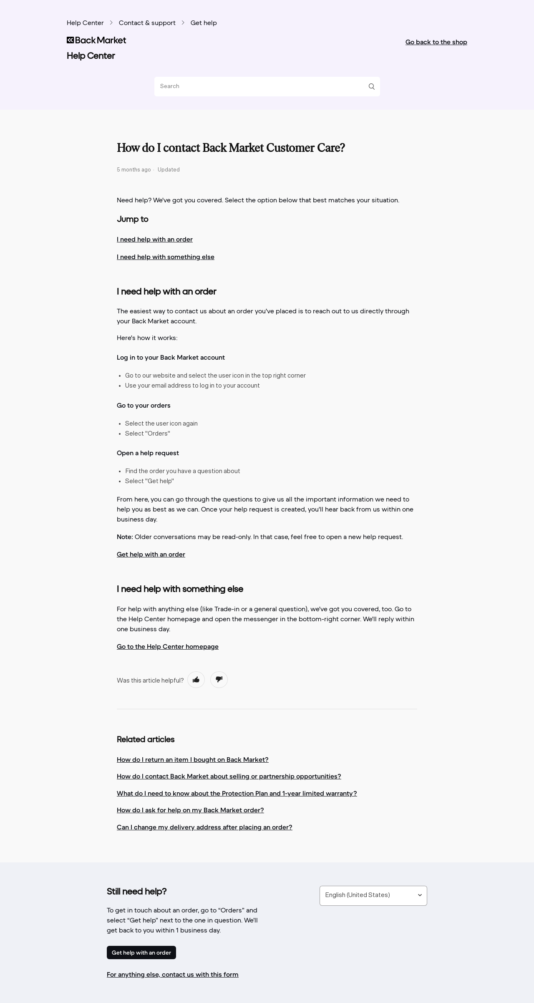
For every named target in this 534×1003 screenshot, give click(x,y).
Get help (204, 23)
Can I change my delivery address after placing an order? (204, 827)
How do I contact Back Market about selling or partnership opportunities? (229, 776)
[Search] (264, 87)
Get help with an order (141, 952)
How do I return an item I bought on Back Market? (193, 759)
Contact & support (147, 23)
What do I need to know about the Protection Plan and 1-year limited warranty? (237, 793)
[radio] (196, 679)
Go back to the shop (436, 42)
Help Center (85, 23)
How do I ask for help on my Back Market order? (190, 810)
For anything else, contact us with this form (173, 974)
